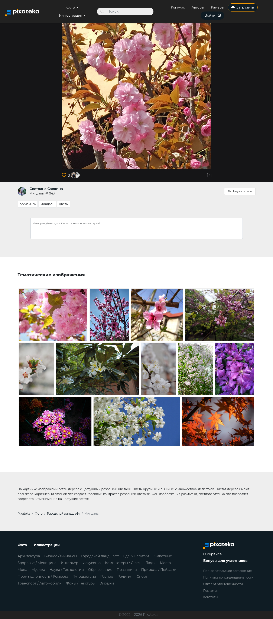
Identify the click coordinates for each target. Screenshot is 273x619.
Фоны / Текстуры (80, 583)
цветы (63, 204)
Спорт (142, 576)
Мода (22, 570)
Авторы (198, 7)
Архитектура (29, 556)
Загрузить (242, 7)
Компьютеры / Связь (123, 563)
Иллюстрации (47, 545)
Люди (151, 563)
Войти (212, 15)
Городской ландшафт (100, 556)
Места (165, 563)
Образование (100, 570)
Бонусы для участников (225, 561)
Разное (106, 576)
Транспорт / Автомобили (40, 583)
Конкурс (178, 7)
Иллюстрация (71, 15)
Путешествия (84, 576)
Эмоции (107, 583)
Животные (162, 556)
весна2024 (28, 204)
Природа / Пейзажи (158, 570)
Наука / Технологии (66, 570)
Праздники (127, 570)
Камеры (217, 7)
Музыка (38, 570)
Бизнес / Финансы (60, 556)
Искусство (92, 563)
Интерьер (69, 563)
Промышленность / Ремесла (43, 576)
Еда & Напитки (136, 556)
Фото (71, 8)
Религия (124, 576)
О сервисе (212, 554)
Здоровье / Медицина (37, 563)
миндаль (47, 204)
